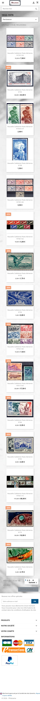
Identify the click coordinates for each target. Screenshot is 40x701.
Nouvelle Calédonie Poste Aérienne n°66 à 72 (20, 494)
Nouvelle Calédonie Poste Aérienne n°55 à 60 (20, 348)
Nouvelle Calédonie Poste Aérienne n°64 (20, 421)
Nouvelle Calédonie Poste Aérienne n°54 (20, 311)
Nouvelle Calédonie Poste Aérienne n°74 (20, 568)
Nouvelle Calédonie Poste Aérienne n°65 (20, 458)
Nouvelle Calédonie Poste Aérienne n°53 (20, 274)
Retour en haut (28, 589)
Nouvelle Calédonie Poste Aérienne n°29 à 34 (20, 54)
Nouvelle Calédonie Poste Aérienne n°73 (20, 531)
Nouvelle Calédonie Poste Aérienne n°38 (20, 164)
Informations (8, 636)
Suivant (33, 582)
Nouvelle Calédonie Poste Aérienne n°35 (20, 91)
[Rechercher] (20, 8)
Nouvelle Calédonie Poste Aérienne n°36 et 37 (20, 127)
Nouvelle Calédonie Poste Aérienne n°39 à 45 (20, 201)
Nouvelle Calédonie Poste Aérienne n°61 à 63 (20, 384)
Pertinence (20, 19)
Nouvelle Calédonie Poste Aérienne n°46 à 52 (20, 238)
